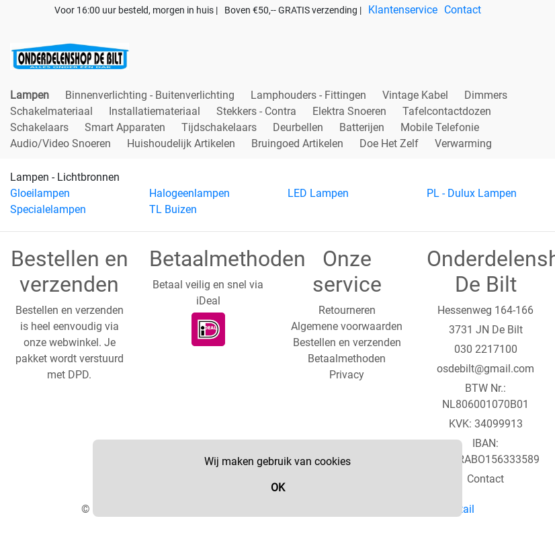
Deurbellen (298, 127)
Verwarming (463, 143)
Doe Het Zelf (389, 143)
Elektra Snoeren (349, 111)
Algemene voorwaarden (346, 326)
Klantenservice (402, 9)
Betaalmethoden (347, 358)
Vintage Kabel (415, 95)
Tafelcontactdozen (446, 111)
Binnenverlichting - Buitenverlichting (149, 95)
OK (278, 487)
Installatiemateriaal (154, 111)
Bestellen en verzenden (347, 342)
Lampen (29, 95)
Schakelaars (39, 127)
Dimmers (485, 95)
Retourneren (347, 310)
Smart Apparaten (125, 127)
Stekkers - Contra (256, 111)
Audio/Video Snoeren (60, 143)
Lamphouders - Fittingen (308, 95)
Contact (462, 9)
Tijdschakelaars (219, 127)
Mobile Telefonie (439, 127)
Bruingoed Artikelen (297, 143)
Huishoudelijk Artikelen (181, 143)
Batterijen (361, 127)
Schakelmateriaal (51, 111)
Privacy (346, 374)
